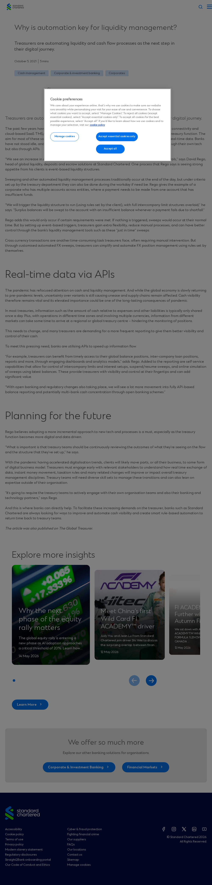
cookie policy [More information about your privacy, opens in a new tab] (97, 125)
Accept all (110, 148)
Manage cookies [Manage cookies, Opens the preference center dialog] (64, 136)
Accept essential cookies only (116, 136)
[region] (107, 124)
